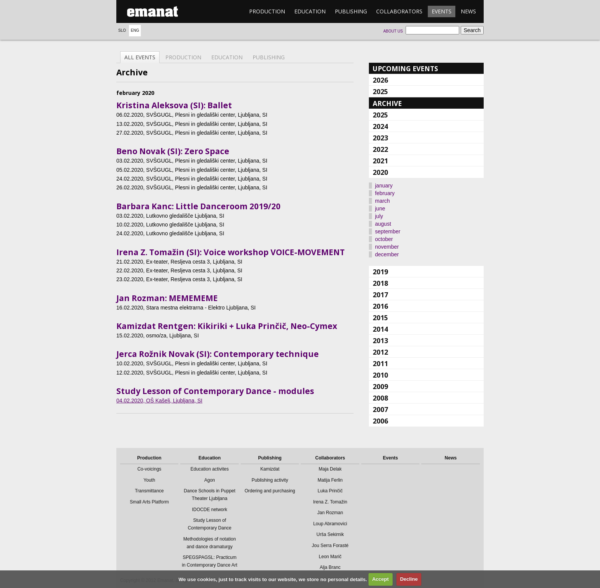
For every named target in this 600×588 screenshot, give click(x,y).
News (468, 11)
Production (267, 11)
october (384, 239)
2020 (380, 172)
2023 (380, 137)
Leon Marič (330, 556)
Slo (122, 30)
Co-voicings (149, 469)
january (384, 185)
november (387, 247)
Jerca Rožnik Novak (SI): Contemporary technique (217, 354)
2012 (380, 352)
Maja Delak (330, 469)
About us (393, 31)
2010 (380, 375)
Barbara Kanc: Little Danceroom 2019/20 (198, 206)
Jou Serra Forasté (330, 545)
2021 (380, 160)
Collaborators (399, 11)
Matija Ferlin (330, 480)
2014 (380, 329)
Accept (380, 579)
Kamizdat (269, 469)
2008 (380, 397)
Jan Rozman (330, 512)
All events (139, 57)
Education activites (210, 469)
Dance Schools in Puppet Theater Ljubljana (209, 494)
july (379, 216)
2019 (380, 271)
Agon (209, 480)
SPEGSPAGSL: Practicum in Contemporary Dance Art (209, 561)
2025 (380, 91)
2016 (380, 306)
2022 (380, 149)
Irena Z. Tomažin (330, 502)
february (385, 193)
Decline (408, 579)
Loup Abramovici (330, 523)
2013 (380, 340)
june (380, 208)
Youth (149, 480)
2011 (380, 363)
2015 (380, 317)
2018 (380, 283)
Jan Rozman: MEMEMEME (167, 298)
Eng (135, 30)
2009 (380, 386)
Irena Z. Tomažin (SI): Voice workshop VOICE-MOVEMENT (230, 252)
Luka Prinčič (330, 491)
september (387, 231)
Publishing (351, 11)
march (382, 201)
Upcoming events (405, 68)
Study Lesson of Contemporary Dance (210, 524)
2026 (380, 80)
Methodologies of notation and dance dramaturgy (209, 542)
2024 (380, 126)
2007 (380, 409)
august (383, 224)
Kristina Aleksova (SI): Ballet (174, 105)
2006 (380, 420)
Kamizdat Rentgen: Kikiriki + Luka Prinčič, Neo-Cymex (226, 326)
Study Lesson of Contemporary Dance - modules (215, 391)
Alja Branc (330, 567)
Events (442, 11)
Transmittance (149, 491)
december (387, 254)
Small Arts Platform (149, 502)
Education (310, 11)
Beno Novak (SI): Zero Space (172, 151)
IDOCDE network (209, 509)
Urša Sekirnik (330, 534)
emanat (152, 11)
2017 (380, 294)
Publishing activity (270, 480)
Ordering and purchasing (270, 491)
